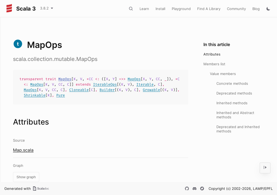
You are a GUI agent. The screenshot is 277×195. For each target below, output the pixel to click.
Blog (256, 8)
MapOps (64, 79)
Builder (107, 89)
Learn (144, 8)
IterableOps (105, 84)
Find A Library (208, 8)
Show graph (26, 177)
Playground (181, 8)
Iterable (145, 84)
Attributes (211, 54)
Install (160, 8)
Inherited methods (232, 103)
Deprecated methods (234, 93)
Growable (151, 89)
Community (236, 8)
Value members (223, 74)
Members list (214, 64)
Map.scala (23, 150)
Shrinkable (34, 95)
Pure (60, 95)
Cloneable (79, 89)
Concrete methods (232, 83)
